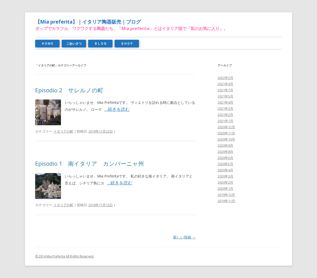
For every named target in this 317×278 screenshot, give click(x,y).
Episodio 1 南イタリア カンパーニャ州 (89, 163)
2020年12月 (226, 127)
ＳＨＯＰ (127, 43)
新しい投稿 (184, 237)
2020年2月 (225, 182)
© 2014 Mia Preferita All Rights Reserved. (64, 256)
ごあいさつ (74, 43)
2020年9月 (225, 145)
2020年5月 (225, 164)
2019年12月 (226, 194)
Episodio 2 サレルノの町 (69, 90)
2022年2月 (225, 77)
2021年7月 (225, 90)
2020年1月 (225, 188)
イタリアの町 (63, 131)
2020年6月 (225, 157)
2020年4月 (225, 170)
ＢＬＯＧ (100, 43)
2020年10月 (226, 139)
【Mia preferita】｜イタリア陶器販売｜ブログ (88, 21)
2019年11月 (226, 200)
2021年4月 (225, 102)
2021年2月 (225, 114)
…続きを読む (117, 109)
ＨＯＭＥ (47, 43)
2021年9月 (225, 84)
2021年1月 (225, 120)
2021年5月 (225, 96)
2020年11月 (226, 133)
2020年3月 (225, 176)
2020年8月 (225, 151)
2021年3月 (225, 108)
